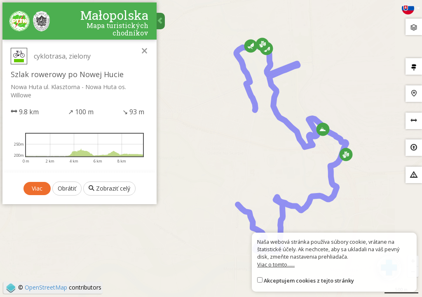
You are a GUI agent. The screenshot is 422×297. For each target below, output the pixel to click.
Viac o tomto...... (276, 264)
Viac (38, 277)
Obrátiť (68, 277)
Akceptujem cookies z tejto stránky (309, 280)
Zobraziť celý (110, 277)
